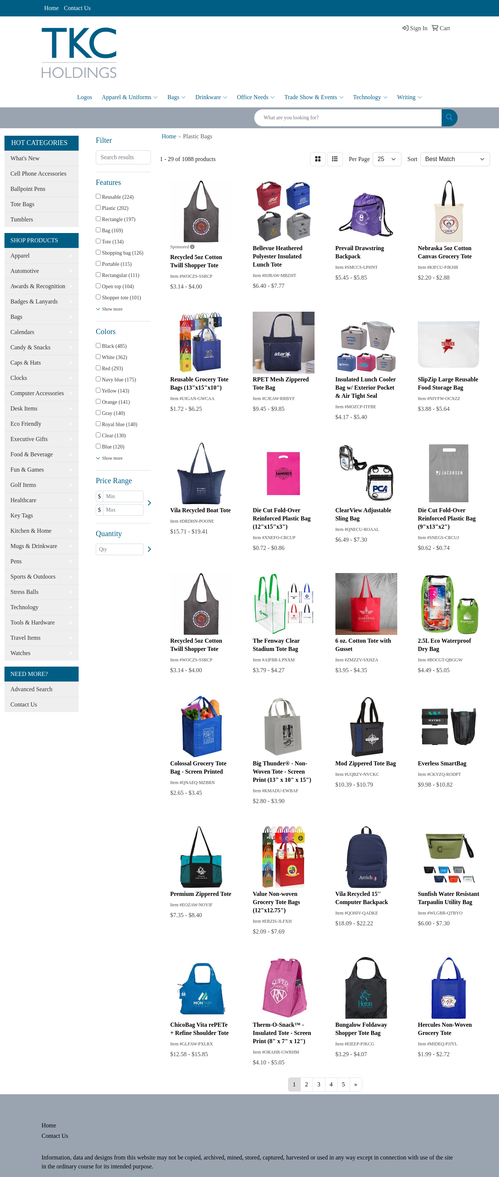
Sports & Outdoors (33, 576)
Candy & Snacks (30, 347)
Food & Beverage (31, 454)
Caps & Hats (25, 362)
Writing (409, 97)
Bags (176, 97)
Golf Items (23, 485)
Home (51, 8)
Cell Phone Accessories (38, 173)
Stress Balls (24, 592)
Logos (84, 97)
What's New (25, 158)
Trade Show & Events (313, 97)
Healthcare (23, 500)
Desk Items (23, 408)
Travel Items (25, 638)
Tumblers (21, 219)
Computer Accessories (37, 393)
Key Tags (21, 515)
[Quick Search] (348, 117)
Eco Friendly (25, 424)
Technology (370, 97)
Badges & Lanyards (34, 301)
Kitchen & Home (30, 531)
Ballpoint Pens (27, 189)
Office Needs (256, 97)
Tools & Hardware (32, 622)
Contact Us (77, 8)
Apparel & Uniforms (130, 97)
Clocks (18, 378)
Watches (20, 653)
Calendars (22, 332)
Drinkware (211, 97)
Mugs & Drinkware (33, 546)
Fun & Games (27, 469)
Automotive (24, 271)
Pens (16, 561)
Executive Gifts (29, 439)
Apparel (20, 255)
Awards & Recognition (37, 286)
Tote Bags (22, 204)
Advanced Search (31, 689)
